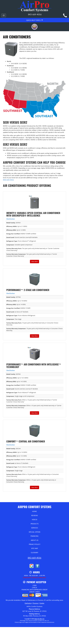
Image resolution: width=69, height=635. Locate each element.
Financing (34, 536)
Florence (35, 603)
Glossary (34, 552)
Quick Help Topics (34, 20)
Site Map (34, 548)
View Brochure (10, 219)
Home (34, 511)
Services (34, 528)
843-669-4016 (34, 557)
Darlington (28, 603)
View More (34, 261)
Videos (34, 519)
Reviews (34, 515)
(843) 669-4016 (8, 180)
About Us (34, 540)
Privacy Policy (34, 544)
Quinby (42, 603)
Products (34, 524)
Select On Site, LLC (39, 619)
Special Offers (34, 532)
